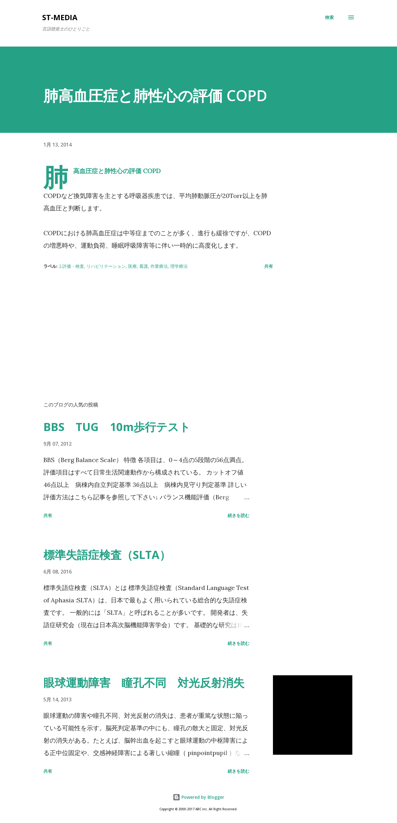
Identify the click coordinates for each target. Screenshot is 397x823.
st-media (60, 17)
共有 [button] (268, 266)
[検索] (329, 17)
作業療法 (159, 266)
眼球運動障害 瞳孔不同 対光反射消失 (143, 682)
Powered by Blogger (198, 797)
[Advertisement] (148, 324)
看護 (143, 266)
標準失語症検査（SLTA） (107, 554)
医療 (132, 266)
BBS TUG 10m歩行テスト (116, 426)
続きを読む (238, 515)
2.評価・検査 (71, 266)
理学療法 (179, 266)
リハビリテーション (106, 266)
